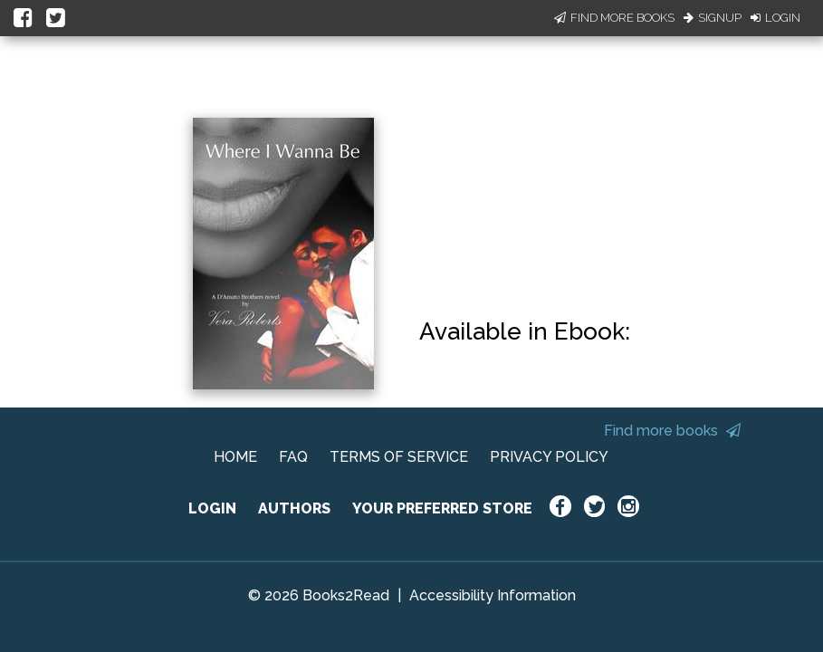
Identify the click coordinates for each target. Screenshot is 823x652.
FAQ (293, 456)
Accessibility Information (492, 595)
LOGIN (212, 508)
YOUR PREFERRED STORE (442, 508)
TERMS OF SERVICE (399, 456)
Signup (713, 17)
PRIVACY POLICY (549, 456)
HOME (235, 456)
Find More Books (614, 17)
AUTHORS (294, 508)
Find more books (672, 430)
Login (775, 17)
